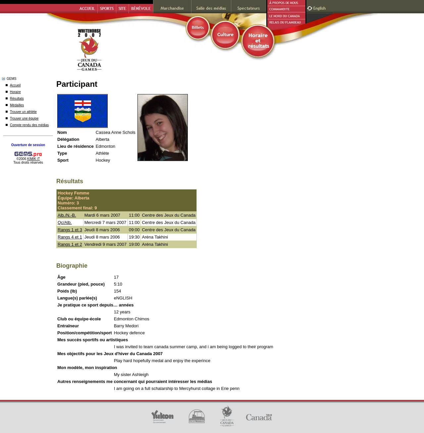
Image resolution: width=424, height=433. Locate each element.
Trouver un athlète (23, 112)
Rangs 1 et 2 (70, 244)
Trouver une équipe (24, 118)
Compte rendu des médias (29, 125)
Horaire (15, 92)
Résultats (17, 98)
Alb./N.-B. (67, 215)
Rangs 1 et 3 (70, 229)
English (320, 7)
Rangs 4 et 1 (70, 237)
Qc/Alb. (65, 222)
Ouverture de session (28, 145)
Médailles (17, 105)
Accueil (15, 85)
